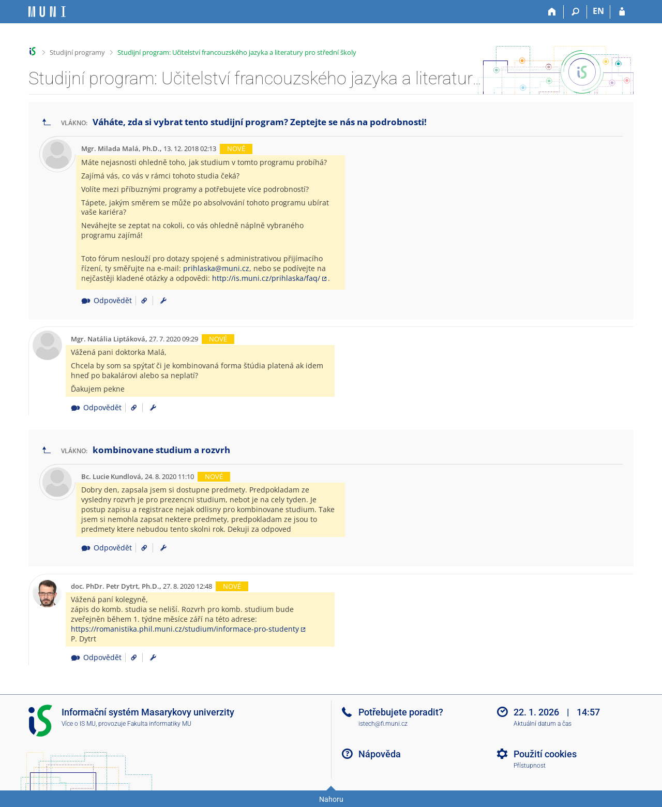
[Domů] (552, 12)
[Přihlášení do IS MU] (622, 12)
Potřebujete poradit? (400, 712)
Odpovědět (106, 300)
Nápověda (379, 754)
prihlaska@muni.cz (216, 268)
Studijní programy (77, 52)
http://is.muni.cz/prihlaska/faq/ (266, 278)
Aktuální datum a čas (542, 723)
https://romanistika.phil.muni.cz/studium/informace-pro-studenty (185, 629)
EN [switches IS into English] (598, 11)
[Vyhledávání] (575, 12)
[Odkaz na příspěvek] (140, 300)
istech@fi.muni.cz (383, 723)
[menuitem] (163, 300)
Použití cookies (545, 754)
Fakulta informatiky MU (159, 723)
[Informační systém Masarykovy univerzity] (47, 11)
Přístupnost (530, 765)
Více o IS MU (79, 723)
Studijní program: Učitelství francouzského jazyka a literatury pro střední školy (236, 52)
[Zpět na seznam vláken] (46, 122)
